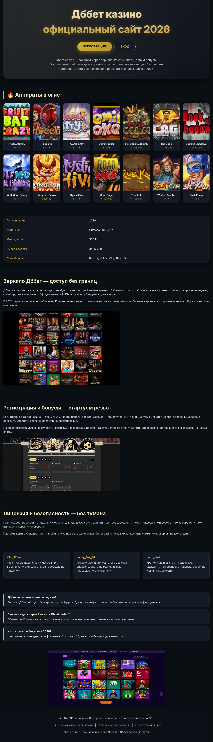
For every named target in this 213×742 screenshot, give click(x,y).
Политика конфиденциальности (72, 725)
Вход (125, 46)
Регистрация (94, 46)
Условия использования (114, 725)
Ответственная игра (148, 725)
